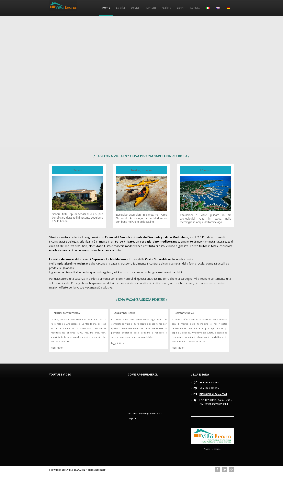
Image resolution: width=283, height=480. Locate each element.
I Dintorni (150, 7)
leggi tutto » (57, 347)
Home (106, 7)
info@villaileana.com (213, 394)
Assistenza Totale (124, 313)
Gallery (166, 7)
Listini (180, 7)
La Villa (120, 7)
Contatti (195, 7)
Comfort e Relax (184, 313)
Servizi (135, 7)
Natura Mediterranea (67, 313)
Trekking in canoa (141, 170)
